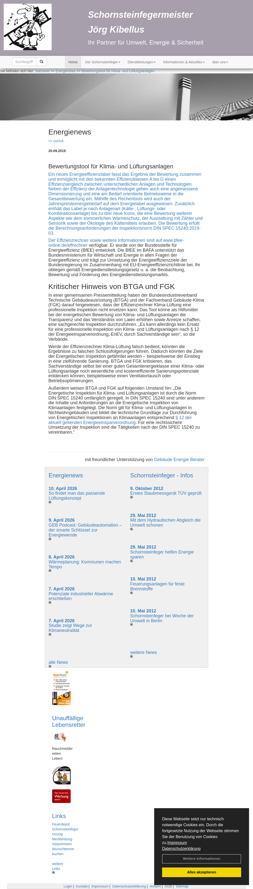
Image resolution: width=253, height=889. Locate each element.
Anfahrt (155, 886)
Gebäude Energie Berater (179, 459)
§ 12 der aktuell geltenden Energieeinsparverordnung (120, 420)
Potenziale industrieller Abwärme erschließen (81, 596)
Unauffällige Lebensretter (68, 721)
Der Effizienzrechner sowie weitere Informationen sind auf (105, 240)
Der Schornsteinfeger (102, 62)
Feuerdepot (61, 824)
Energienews (66, 475)
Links (59, 816)
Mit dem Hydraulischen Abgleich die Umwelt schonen (165, 523)
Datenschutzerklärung (181, 848)
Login (67, 886)
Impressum (177, 843)
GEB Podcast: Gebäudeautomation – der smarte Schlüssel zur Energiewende (85, 530)
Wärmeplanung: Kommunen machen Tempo (85, 564)
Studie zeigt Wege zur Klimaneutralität (70, 628)
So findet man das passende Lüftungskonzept (77, 496)
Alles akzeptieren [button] (201, 872)
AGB (168, 886)
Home (73, 62)
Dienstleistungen (142, 62)
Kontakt (81, 886)
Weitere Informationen (201, 859)
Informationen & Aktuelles (184, 62)
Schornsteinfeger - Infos (161, 475)
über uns (220, 62)
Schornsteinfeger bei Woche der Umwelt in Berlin (162, 618)
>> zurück (55, 141)
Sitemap (182, 886)
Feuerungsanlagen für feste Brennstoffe (157, 586)
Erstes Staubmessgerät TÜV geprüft (166, 493)
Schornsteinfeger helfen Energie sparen (162, 554)
